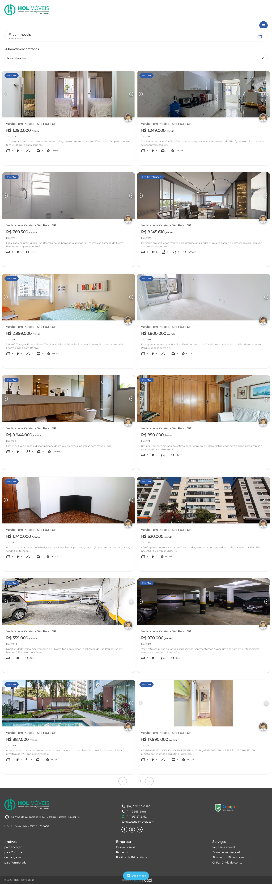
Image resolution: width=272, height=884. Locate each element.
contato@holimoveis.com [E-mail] (137, 821)
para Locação (13, 847)
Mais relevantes (136, 58)
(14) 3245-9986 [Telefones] (134, 811)
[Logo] (26, 804)
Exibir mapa (136, 875)
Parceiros (122, 852)
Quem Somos (125, 847)
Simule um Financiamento (230, 857)
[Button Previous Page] (6, 94)
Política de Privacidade (131, 857)
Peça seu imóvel (223, 847)
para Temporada (15, 862)
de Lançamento (15, 857)
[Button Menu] (263, 25)
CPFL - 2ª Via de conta (227, 862)
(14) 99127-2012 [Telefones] (135, 806)
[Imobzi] (136, 880)
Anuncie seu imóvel (226, 852)
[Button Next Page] (131, 94)
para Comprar (13, 852)
